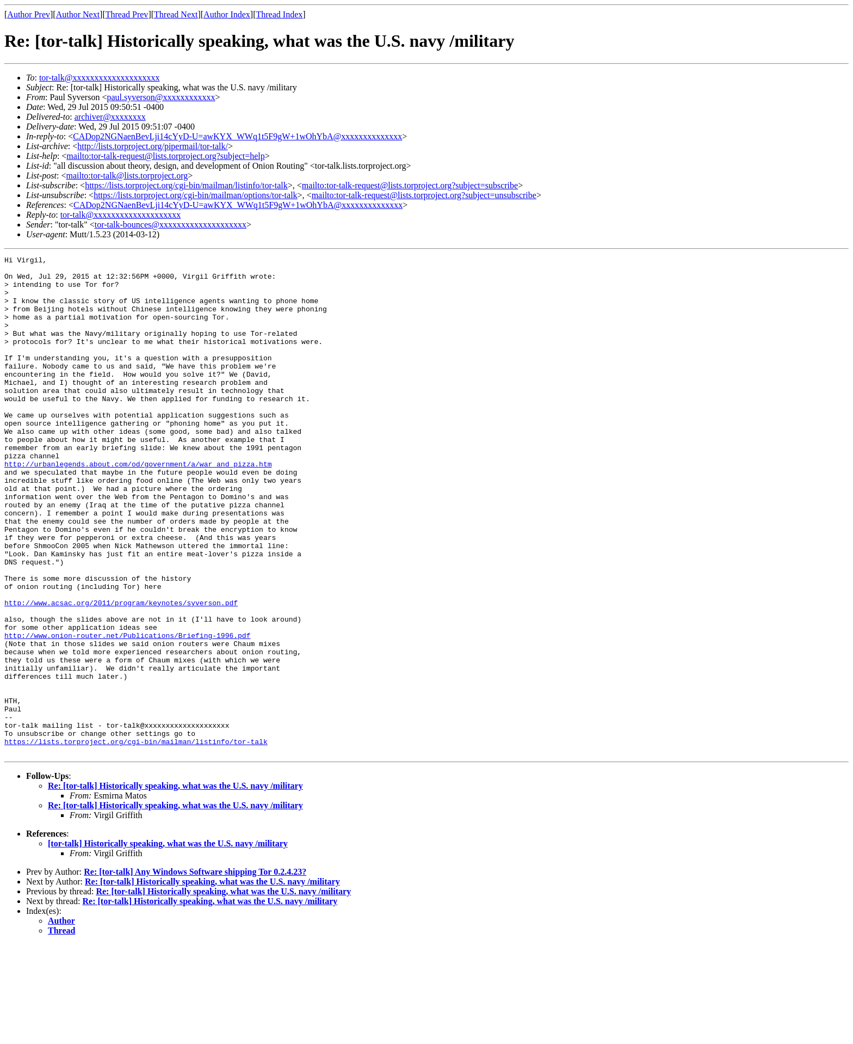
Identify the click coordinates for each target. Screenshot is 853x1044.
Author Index (226, 14)
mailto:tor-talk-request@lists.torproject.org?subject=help (165, 156)
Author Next (78, 14)
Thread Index (279, 14)
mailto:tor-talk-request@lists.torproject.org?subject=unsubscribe (424, 195)
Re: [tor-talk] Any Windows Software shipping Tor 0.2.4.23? (195, 971)
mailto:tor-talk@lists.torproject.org (127, 175)
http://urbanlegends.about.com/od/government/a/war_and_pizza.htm (137, 506)
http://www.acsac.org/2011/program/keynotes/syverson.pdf (121, 673)
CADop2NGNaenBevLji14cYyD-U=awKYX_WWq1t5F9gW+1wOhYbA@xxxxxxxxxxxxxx (237, 136)
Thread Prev (127, 14)
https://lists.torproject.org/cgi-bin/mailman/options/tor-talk (195, 195)
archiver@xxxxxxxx (110, 116)
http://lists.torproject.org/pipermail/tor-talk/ (152, 146)
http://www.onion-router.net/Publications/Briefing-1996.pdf (127, 712)
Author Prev (28, 14)
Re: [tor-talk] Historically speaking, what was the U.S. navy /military (175, 885)
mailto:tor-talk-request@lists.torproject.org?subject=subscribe (410, 185)
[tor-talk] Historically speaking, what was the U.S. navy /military (168, 943)
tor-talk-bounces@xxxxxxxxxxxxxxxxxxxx (170, 224)
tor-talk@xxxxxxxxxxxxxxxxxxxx (99, 77)
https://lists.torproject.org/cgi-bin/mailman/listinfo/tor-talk (186, 185)
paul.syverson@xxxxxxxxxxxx (161, 97)
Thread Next (175, 14)
